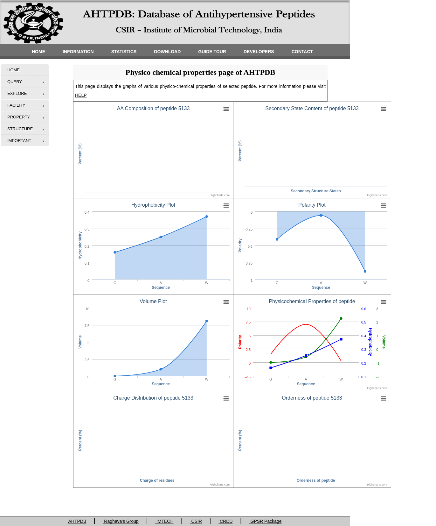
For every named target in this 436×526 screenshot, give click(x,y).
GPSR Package (265, 521)
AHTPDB (77, 521)
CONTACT (302, 51)
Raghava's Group (120, 521)
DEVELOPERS (259, 51)
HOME (38, 51)
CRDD (225, 521)
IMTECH (164, 521)
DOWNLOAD (167, 51)
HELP (81, 95)
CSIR (196, 521)
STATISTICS (124, 51)
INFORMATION (78, 51)
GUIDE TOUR (212, 51)
